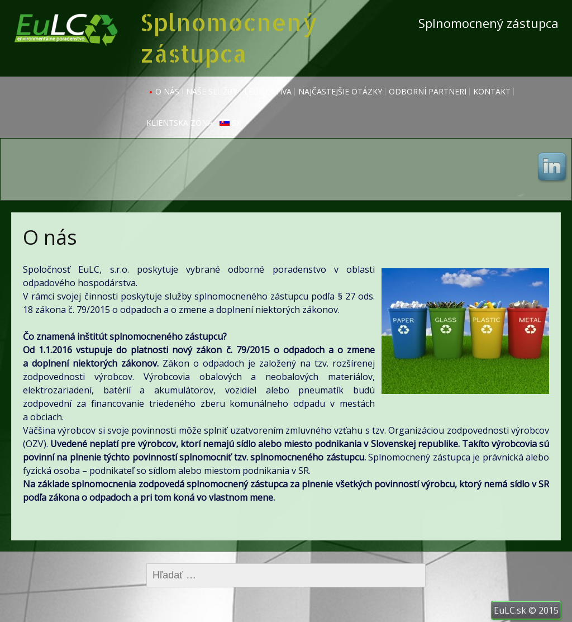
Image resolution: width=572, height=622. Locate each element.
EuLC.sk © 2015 (526, 610)
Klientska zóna (179, 122)
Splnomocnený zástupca (228, 37)
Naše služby (211, 91)
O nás (167, 91)
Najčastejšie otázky (340, 91)
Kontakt (492, 91)
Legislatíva (268, 91)
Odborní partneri (427, 91)
